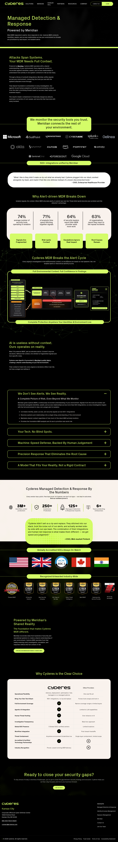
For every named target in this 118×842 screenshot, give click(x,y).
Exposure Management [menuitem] (104, 815)
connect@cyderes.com (9, 824)
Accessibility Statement (108, 839)
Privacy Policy (78, 839)
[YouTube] (3, 828)
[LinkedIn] (7, 828)
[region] (59, 719)
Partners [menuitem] (60, 4)
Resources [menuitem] (72, 4)
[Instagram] (11, 828)
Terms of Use (96, 839)
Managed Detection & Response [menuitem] (106, 807)
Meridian (21, 66)
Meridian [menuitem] (40, 4)
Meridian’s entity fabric (43, 360)
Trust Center (87, 839)
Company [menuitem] (83, 4)
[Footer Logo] (10, 804)
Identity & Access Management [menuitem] (106, 811)
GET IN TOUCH (59, 787)
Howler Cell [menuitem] (50, 4)
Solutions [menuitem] (29, 4)
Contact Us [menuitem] (100, 823)
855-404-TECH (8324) (9, 821)
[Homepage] (14, 4)
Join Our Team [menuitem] (101, 826)
